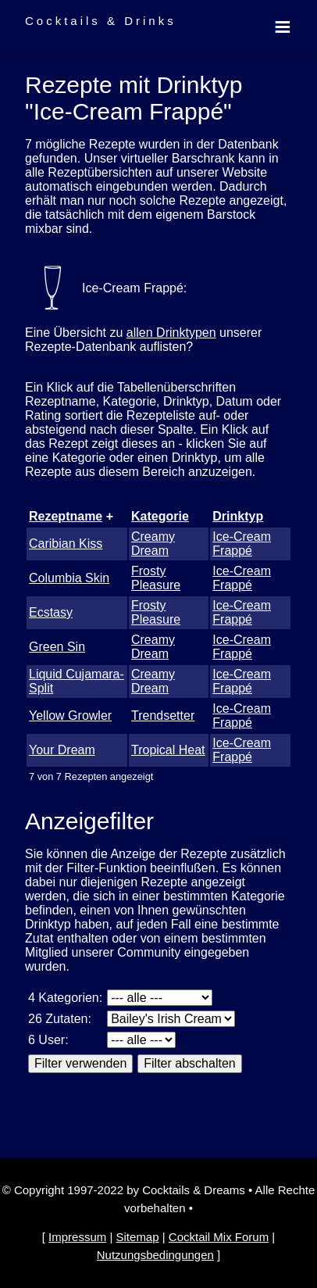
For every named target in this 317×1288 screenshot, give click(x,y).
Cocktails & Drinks (100, 20)
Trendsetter (162, 715)
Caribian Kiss (65, 543)
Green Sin (57, 646)
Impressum (77, 1236)
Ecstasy (51, 612)
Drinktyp (237, 516)
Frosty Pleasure (155, 578)
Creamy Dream (153, 543)
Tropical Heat (168, 750)
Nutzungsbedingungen (155, 1254)
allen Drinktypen (171, 332)
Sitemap (137, 1236)
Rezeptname (65, 516)
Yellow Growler (70, 715)
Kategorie (160, 516)
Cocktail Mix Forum (219, 1236)
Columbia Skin (69, 578)
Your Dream (62, 750)
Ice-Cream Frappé (241, 543)
